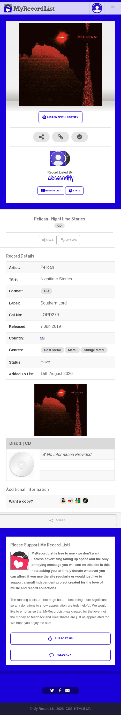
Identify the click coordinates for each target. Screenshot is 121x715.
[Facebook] (60, 690)
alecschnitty (60, 178)
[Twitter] (52, 690)
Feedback (60, 654)
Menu (112, 7)
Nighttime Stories (68, 218)
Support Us (60, 638)
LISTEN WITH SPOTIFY (60, 117)
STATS (74, 191)
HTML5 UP (82, 709)
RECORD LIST (51, 191)
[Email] (68, 690)
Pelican (41, 218)
